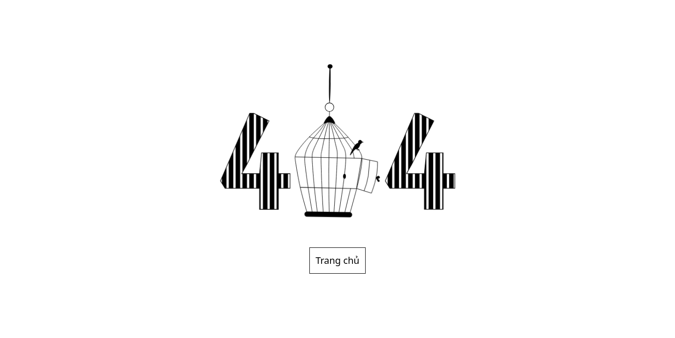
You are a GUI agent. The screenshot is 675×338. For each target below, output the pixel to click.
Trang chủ (337, 260)
